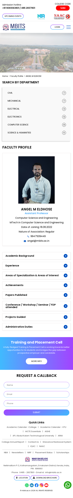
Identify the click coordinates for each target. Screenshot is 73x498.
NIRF (29, 452)
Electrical (37, 109)
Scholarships (62, 452)
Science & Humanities (37, 133)
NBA (6, 452)
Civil (37, 93)
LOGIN (57, 27)
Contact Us (33, 441)
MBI (62, 8)
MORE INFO (36, 361)
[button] (68, 27)
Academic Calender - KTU (53, 427)
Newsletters (18, 452)
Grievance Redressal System (57, 441)
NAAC (42, 446)
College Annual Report (13, 441)
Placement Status (44, 452)
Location (22, 477)
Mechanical (37, 101)
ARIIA (60, 435)
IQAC (32, 446)
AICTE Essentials (33, 431)
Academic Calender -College (21, 427)
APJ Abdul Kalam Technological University (33, 435)
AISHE (47, 431)
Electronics (37, 117)
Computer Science (37, 125)
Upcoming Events (13, 16)
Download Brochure (45, 477)
